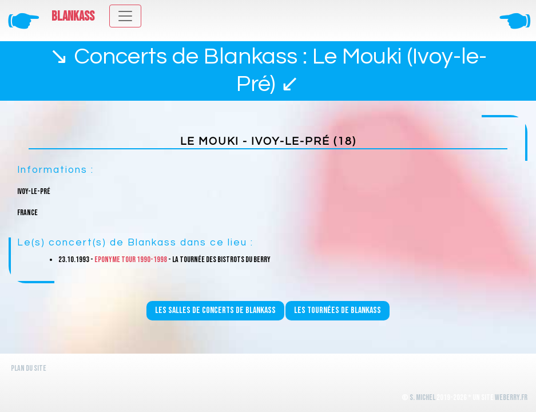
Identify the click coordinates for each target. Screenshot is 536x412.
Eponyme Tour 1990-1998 (130, 259)
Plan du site (28, 368)
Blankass (72, 17)
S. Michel (422, 397)
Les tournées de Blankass (337, 310)
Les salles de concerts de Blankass (215, 310)
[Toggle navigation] (125, 16)
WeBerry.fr (511, 397)
